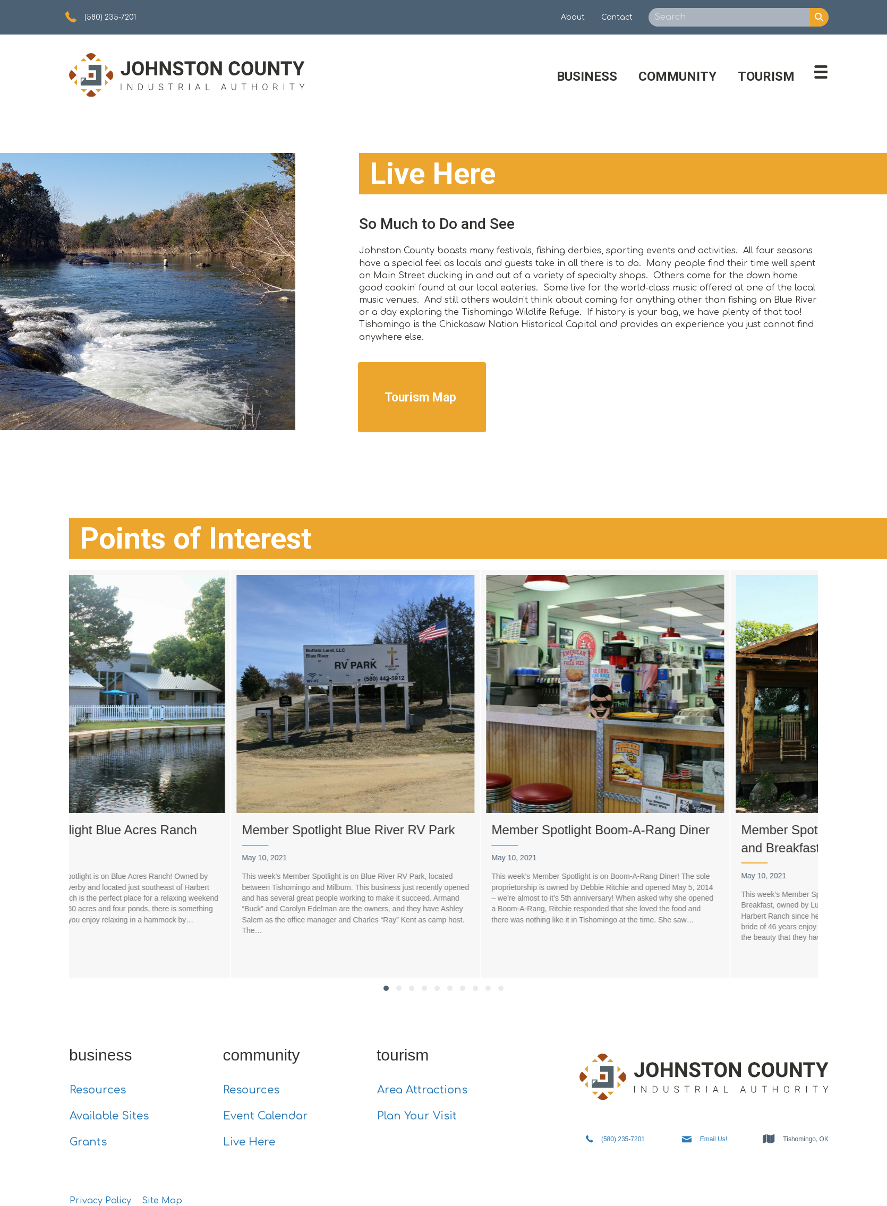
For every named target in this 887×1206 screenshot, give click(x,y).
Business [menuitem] (587, 70)
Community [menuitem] (677, 70)
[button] (386, 982)
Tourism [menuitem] (766, 70)
